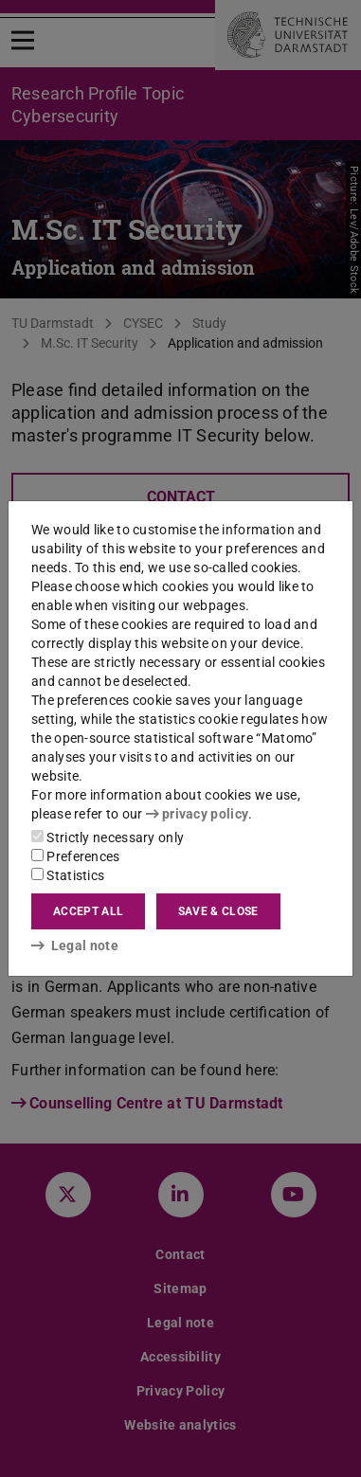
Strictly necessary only (107, 837)
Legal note (74, 945)
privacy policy (197, 813)
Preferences (75, 856)
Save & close (218, 911)
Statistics (67, 875)
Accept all (88, 911)
